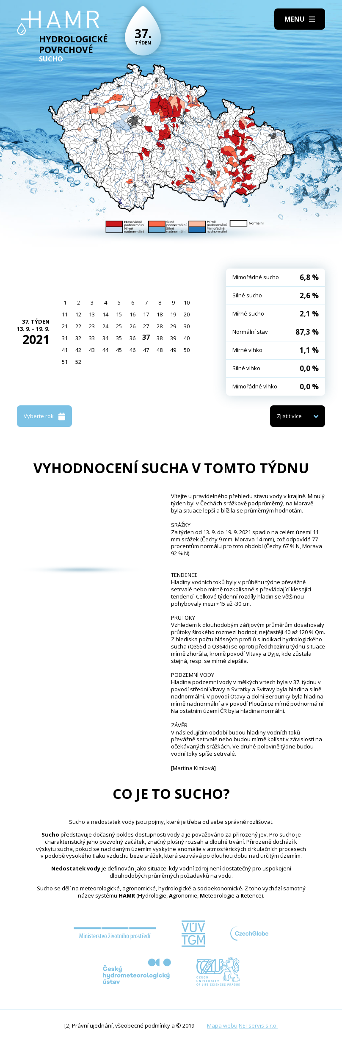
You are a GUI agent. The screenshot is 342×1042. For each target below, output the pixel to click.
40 (187, 338)
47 (146, 350)
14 (105, 314)
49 (173, 350)
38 (160, 338)
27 (146, 326)
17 (146, 314)
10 (187, 302)
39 (173, 338)
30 (187, 326)
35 (119, 338)
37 (146, 337)
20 (187, 314)
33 (92, 338)
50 (187, 350)
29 (173, 326)
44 (105, 350)
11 (65, 314)
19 (173, 314)
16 (132, 314)
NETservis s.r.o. (258, 1025)
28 (160, 326)
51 (65, 362)
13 (92, 314)
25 (119, 326)
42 (78, 350)
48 (160, 350)
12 (78, 314)
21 (65, 326)
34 (105, 338)
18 (160, 314)
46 (132, 350)
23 (92, 326)
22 (78, 326)
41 (65, 350)
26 (132, 326)
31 (65, 338)
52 (78, 362)
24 (105, 326)
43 (92, 350)
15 (119, 314)
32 (78, 338)
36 (132, 338)
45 (119, 350)
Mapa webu (222, 1025)
